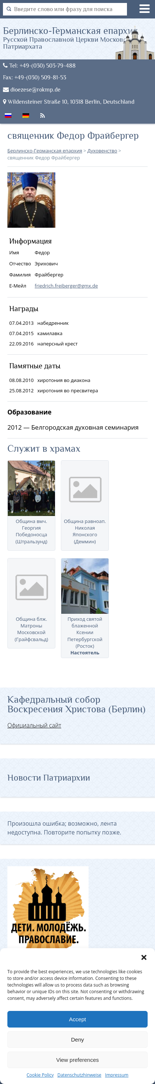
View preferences (77, 1060)
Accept (77, 1019)
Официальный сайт (34, 725)
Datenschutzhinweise (79, 1075)
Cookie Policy (40, 1075)
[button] (144, 957)
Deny (77, 1039)
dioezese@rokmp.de (32, 89)
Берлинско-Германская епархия (79, 37)
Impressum (116, 1075)
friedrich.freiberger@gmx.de (66, 285)
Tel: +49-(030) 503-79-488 (39, 65)
